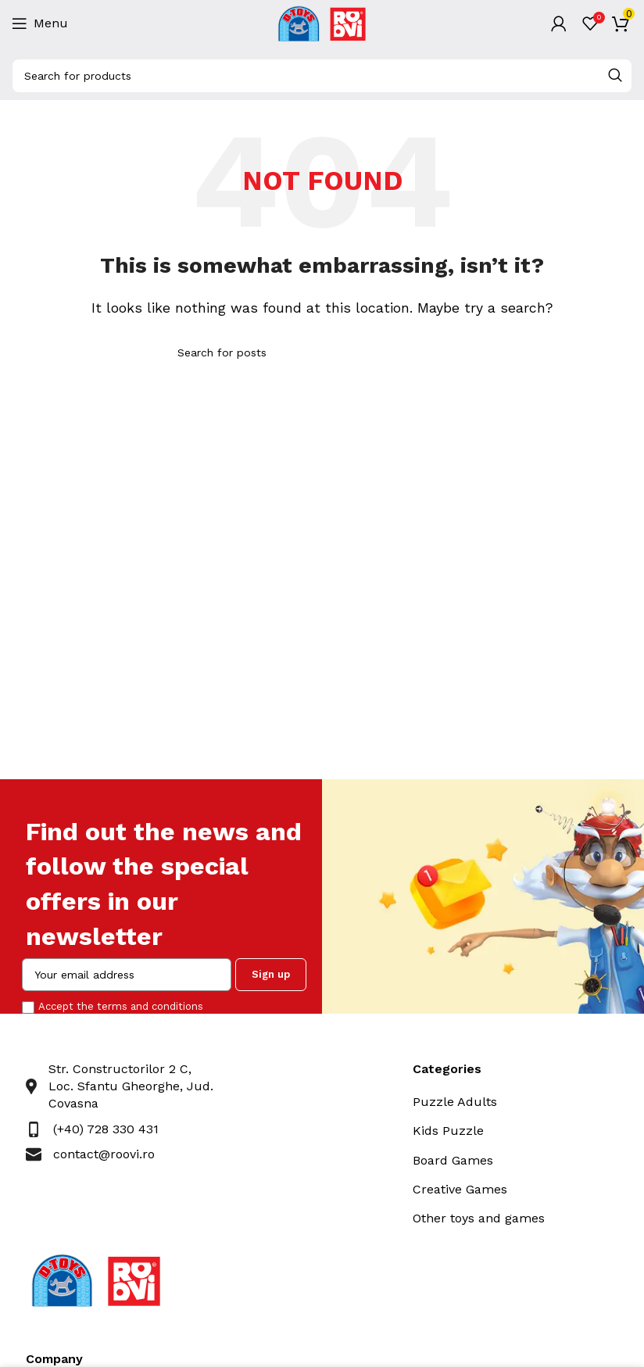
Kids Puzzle (448, 1130)
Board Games (453, 1160)
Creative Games (460, 1189)
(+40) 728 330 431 (106, 1129)
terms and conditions (150, 1006)
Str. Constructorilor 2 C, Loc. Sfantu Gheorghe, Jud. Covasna (130, 1086)
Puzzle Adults (455, 1101)
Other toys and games (479, 1218)
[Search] (322, 75)
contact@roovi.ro (104, 1154)
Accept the (120, 1006)
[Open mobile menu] (40, 23)
